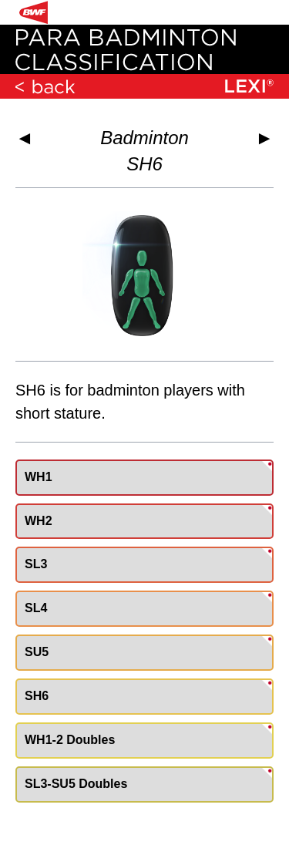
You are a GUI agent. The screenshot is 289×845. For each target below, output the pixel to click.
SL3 (36, 564)
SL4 (36, 607)
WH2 (38, 520)
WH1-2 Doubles (70, 739)
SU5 (37, 651)
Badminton (144, 137)
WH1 (38, 476)
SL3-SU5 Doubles (76, 783)
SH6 (37, 695)
